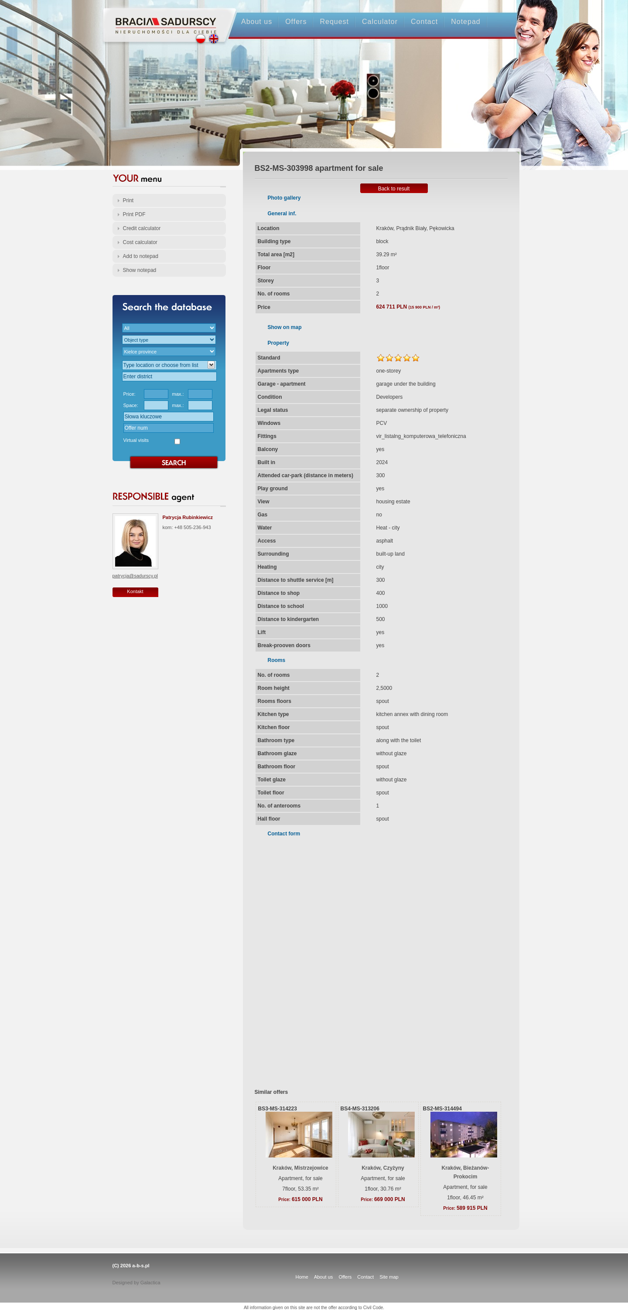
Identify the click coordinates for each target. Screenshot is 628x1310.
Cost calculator (140, 242)
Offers (296, 21)
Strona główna (162, 18)
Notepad (466, 21)
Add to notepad (140, 256)
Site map (388, 1276)
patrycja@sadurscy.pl (135, 575)
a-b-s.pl (140, 1265)
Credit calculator (142, 228)
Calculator (380, 21)
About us (256, 21)
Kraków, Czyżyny (383, 1168)
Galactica (150, 1282)
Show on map (285, 327)
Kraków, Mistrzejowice (300, 1168)
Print (128, 200)
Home (302, 1276)
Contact (424, 21)
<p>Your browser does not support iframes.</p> (375, 957)
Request (334, 21)
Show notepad (140, 270)
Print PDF (134, 214)
